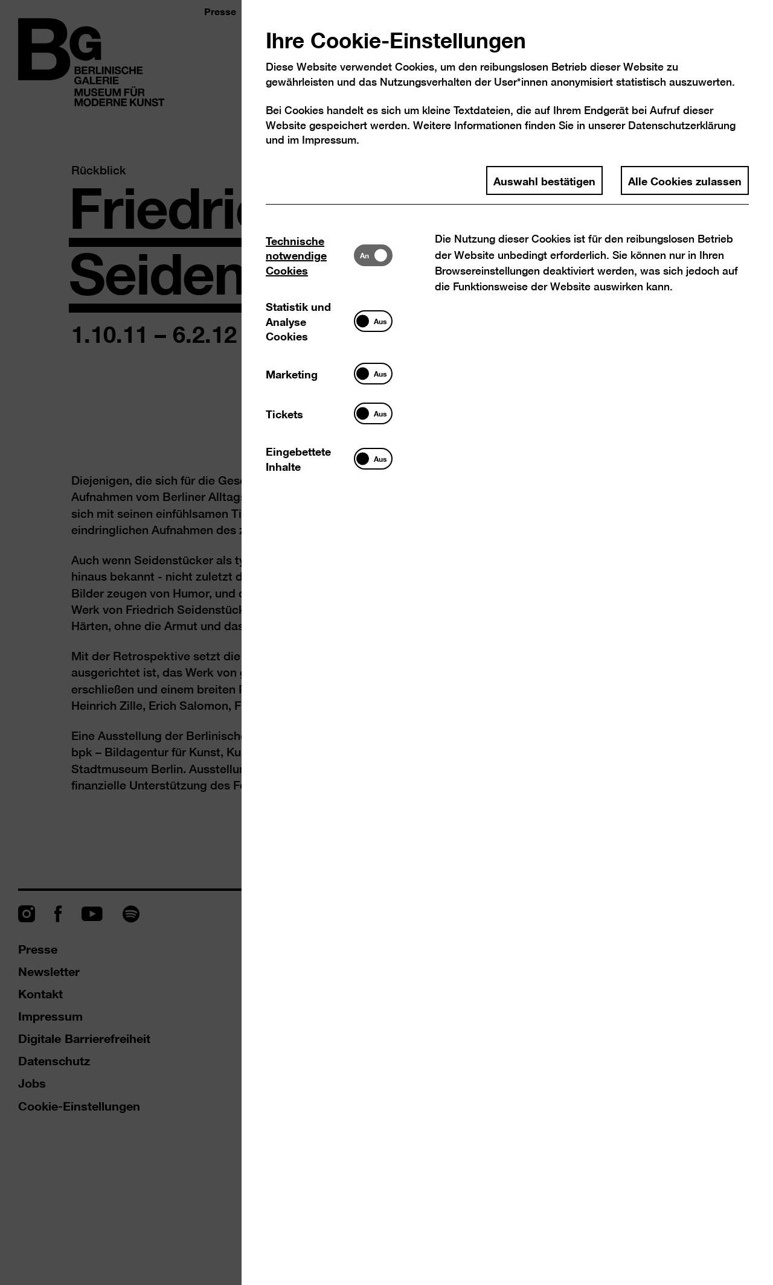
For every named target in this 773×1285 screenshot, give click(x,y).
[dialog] (386, 642)
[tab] (310, 255)
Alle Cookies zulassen (685, 180)
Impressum (329, 140)
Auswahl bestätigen (544, 180)
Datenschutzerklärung (682, 125)
